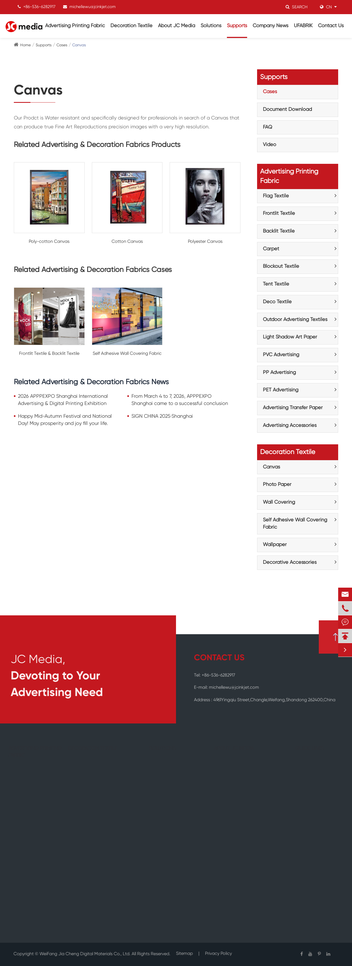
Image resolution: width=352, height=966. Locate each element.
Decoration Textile (131, 25)
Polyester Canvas (205, 241)
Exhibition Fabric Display (175, 775)
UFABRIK (303, 25)
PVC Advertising (281, 354)
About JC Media (176, 25)
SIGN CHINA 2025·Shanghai (162, 416)
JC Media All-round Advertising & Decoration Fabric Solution (170, 840)
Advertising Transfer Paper (293, 407)
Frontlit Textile (279, 213)
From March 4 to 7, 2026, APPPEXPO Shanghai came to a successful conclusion (179, 400)
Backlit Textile (279, 231)
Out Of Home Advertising (164, 806)
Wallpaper (275, 544)
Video (269, 144)
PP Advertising (279, 372)
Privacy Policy (218, 951)
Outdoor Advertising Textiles (295, 319)
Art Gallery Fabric (168, 764)
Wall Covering (279, 502)
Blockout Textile (281, 266)
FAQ (267, 127)
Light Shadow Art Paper (290, 337)
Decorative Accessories (290, 562)
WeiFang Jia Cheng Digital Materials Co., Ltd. (82, 954)
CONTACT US (219, 658)
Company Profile (228, 764)
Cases (61, 45)
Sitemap (184, 951)
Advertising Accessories (290, 425)
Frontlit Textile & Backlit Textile (49, 353)
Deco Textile (277, 301)
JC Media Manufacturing (237, 786)
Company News (270, 25)
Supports (237, 25)
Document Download (287, 109)
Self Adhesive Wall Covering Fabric (127, 353)
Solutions (211, 25)
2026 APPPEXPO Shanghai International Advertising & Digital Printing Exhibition (63, 400)
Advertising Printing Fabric (75, 25)
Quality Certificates (231, 775)
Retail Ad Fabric (167, 820)
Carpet (271, 248)
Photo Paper (277, 484)
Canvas (79, 45)
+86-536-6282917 (39, 6)
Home (25, 45)
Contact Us (331, 25)
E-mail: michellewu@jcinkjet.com (226, 684)
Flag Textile (276, 195)
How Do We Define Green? (239, 796)
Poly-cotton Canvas (49, 241)
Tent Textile (276, 284)
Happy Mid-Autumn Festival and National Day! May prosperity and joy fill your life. (65, 420)
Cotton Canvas (127, 241)
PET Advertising (280, 390)
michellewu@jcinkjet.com (92, 6)
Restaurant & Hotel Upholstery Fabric (170, 789)
